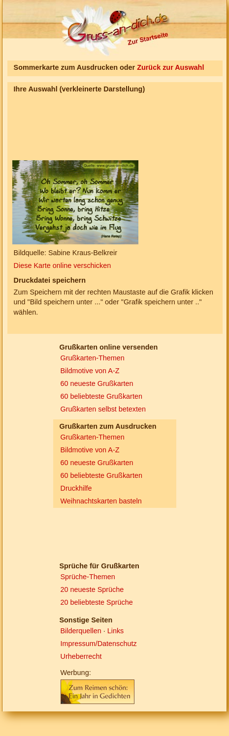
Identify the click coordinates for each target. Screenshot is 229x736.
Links (115, 631)
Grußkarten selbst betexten (103, 409)
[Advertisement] (63, 118)
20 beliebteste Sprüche (97, 602)
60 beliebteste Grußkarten (101, 396)
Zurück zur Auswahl (170, 67)
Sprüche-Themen (88, 577)
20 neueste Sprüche (92, 589)
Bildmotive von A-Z (90, 371)
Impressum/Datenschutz (99, 644)
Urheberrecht (81, 656)
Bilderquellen (81, 631)
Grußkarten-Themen (93, 358)
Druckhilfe (76, 488)
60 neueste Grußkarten (97, 383)
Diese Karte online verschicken (62, 265)
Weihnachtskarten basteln (101, 501)
